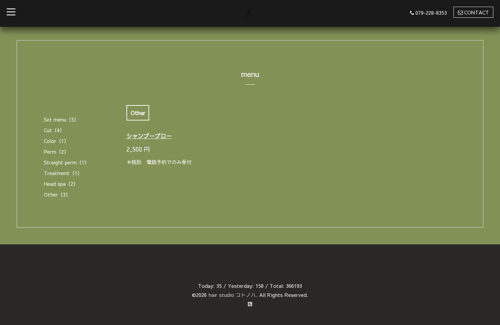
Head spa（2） (61, 183)
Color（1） (56, 140)
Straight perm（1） (66, 162)
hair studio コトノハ (232, 294)
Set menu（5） (61, 119)
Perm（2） (56, 151)
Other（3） (57, 194)
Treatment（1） (63, 172)
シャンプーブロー (149, 136)
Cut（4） (54, 130)
